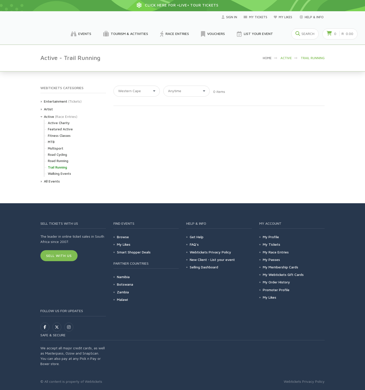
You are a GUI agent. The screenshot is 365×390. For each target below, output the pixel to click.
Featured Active (60, 129)
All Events (52, 181)
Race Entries (174, 34)
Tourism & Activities (125, 34)
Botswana (125, 284)
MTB (51, 142)
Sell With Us (59, 255)
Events (81, 34)
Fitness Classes (59, 136)
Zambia (123, 292)
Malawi (122, 299)
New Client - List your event (212, 259)
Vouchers (213, 34)
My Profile (271, 237)
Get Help (196, 237)
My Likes (283, 17)
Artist (48, 109)
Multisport (55, 148)
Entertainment (55, 101)
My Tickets (255, 17)
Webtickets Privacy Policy (210, 252)
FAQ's (194, 244)
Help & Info (312, 17)
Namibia (123, 277)
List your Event (255, 34)
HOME (267, 58)
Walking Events (59, 174)
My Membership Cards (280, 267)
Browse (123, 237)
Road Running (58, 161)
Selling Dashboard (204, 267)
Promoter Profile (276, 290)
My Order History (276, 282)
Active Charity (59, 123)
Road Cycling (57, 155)
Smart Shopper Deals (134, 252)
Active (49, 116)
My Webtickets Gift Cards (283, 274)
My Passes (271, 259)
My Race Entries (276, 252)
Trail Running (57, 167)
